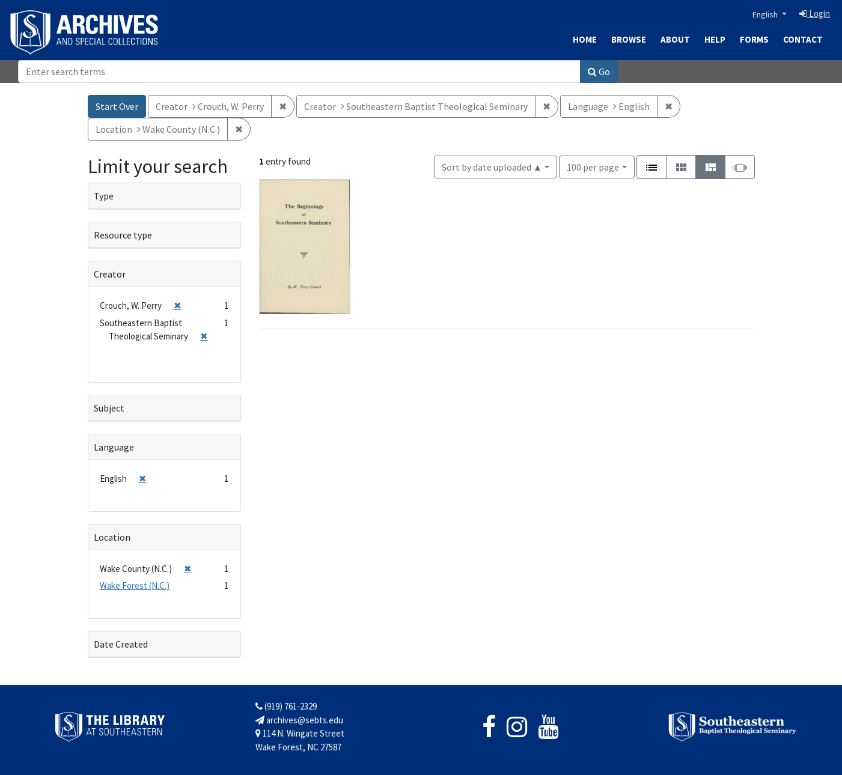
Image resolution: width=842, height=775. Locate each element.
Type (104, 196)
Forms (754, 39)
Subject (109, 408)
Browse (628, 39)
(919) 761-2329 (286, 706)
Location (112, 537)
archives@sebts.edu (299, 720)
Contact (803, 39)
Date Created (121, 644)
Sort (492, 167)
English (765, 14)
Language (114, 447)
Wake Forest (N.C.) (134, 585)
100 (593, 166)
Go (599, 71)
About (675, 39)
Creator (110, 274)
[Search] (299, 71)
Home (585, 39)
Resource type (123, 235)
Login (814, 13)
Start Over (117, 106)
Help (714, 39)
